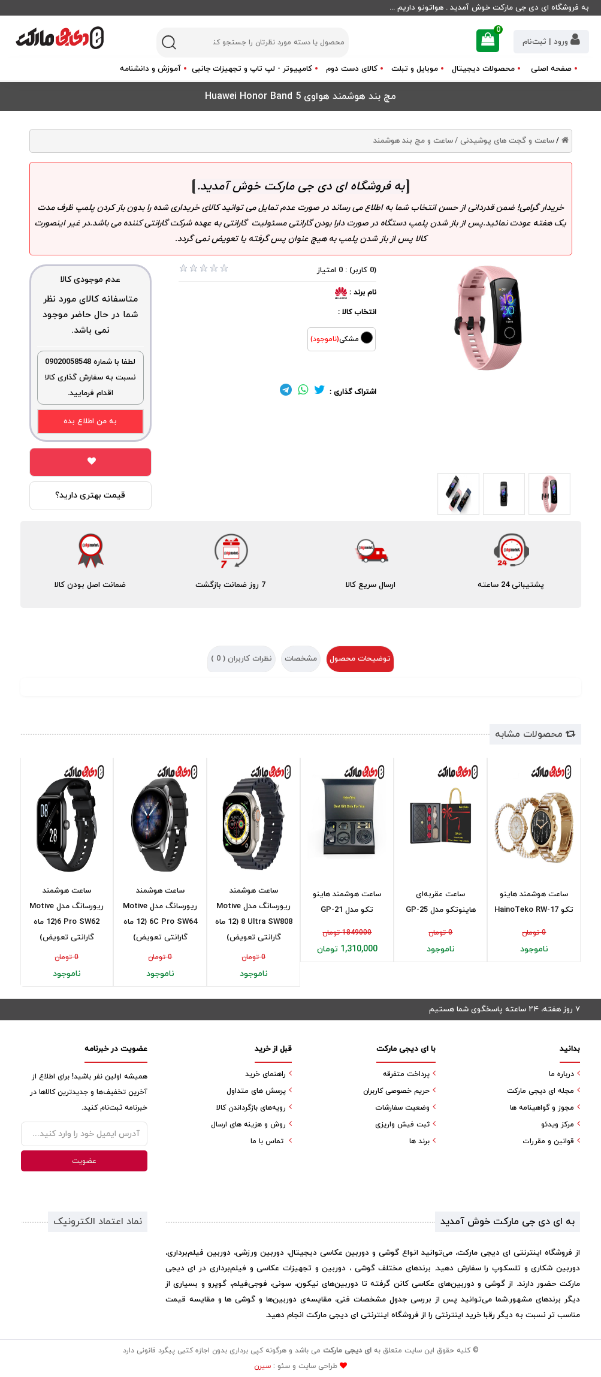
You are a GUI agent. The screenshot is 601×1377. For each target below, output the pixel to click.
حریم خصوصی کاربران (396, 1091)
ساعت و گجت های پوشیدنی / (504, 140)
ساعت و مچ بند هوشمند (413, 140)
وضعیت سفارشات (402, 1108)
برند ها (419, 1141)
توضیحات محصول (360, 658)
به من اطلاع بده (90, 421)
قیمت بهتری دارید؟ (90, 495)
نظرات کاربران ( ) (241, 658)
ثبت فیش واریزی (402, 1124)
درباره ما (561, 1074)
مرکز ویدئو (557, 1124)
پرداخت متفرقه (406, 1074)
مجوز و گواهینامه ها (542, 1108)
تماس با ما (266, 1141)
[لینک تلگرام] (286, 392)
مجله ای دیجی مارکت (540, 1091)
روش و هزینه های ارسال (248, 1124)
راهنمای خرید (265, 1074)
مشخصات (301, 658)
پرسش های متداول (256, 1091)
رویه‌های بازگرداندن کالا (251, 1108)
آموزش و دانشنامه (150, 69)
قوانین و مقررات (548, 1141)
